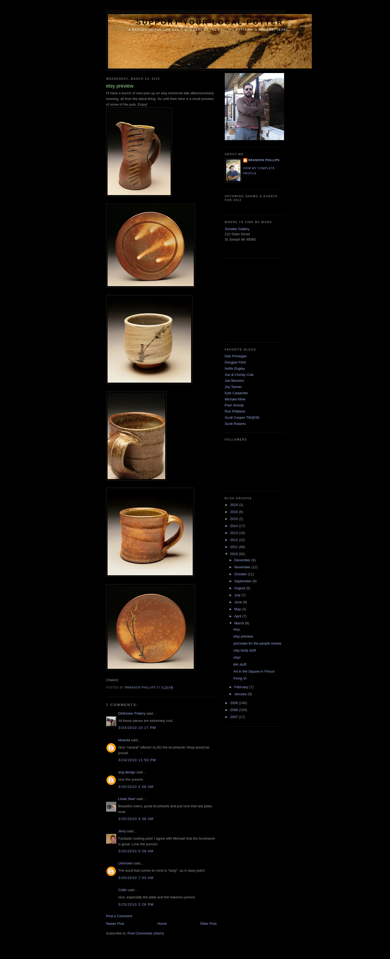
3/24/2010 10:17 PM (137, 728)
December (242, 560)
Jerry (122, 831)
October (241, 574)
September (243, 581)
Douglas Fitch (235, 362)
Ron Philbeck (235, 411)
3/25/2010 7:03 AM (136, 878)
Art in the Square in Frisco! (254, 671)
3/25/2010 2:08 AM (136, 787)
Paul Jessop (234, 405)
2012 (234, 540)
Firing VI (239, 678)
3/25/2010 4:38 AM (136, 819)
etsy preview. (243, 636)
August (240, 588)
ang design (127, 772)
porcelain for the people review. (257, 643)
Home (162, 924)
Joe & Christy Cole (239, 375)
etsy (236, 629)
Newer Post (115, 924)
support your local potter (210, 22)
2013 (234, 533)
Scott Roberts (235, 424)
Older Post (208, 924)
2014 (234, 526)
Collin (122, 890)
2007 (234, 717)
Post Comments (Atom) (145, 933)
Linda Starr (127, 799)
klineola (124, 740)
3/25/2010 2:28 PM (136, 904)
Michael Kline (235, 399)
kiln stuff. (240, 664)
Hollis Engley (235, 368)
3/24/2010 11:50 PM (137, 760)
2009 (234, 703)
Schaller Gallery (237, 229)
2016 (234, 512)
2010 (234, 554)
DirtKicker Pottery (132, 713)
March (239, 623)
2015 (234, 519)
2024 (234, 505)
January (241, 694)
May (238, 609)
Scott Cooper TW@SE (242, 418)
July (237, 595)
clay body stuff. (245, 650)
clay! (237, 657)
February (241, 687)
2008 (234, 710)
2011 (234, 547)
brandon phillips (264, 160)
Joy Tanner (233, 387)
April (238, 616)
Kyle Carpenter (236, 393)
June (238, 602)
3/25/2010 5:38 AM (136, 851)
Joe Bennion (234, 381)
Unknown (125, 863)
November (242, 567)
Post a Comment (119, 916)
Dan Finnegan (236, 356)
